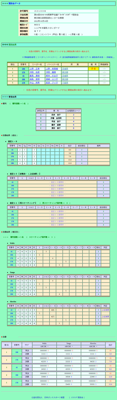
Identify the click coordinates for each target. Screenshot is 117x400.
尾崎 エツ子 (51, 79)
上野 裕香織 (51, 69)
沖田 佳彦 (34, 72)
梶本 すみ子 (51, 76)
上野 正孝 (34, 69)
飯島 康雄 (34, 76)
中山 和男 (34, 83)
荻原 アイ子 (51, 83)
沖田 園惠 (50, 72)
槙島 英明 (34, 79)
